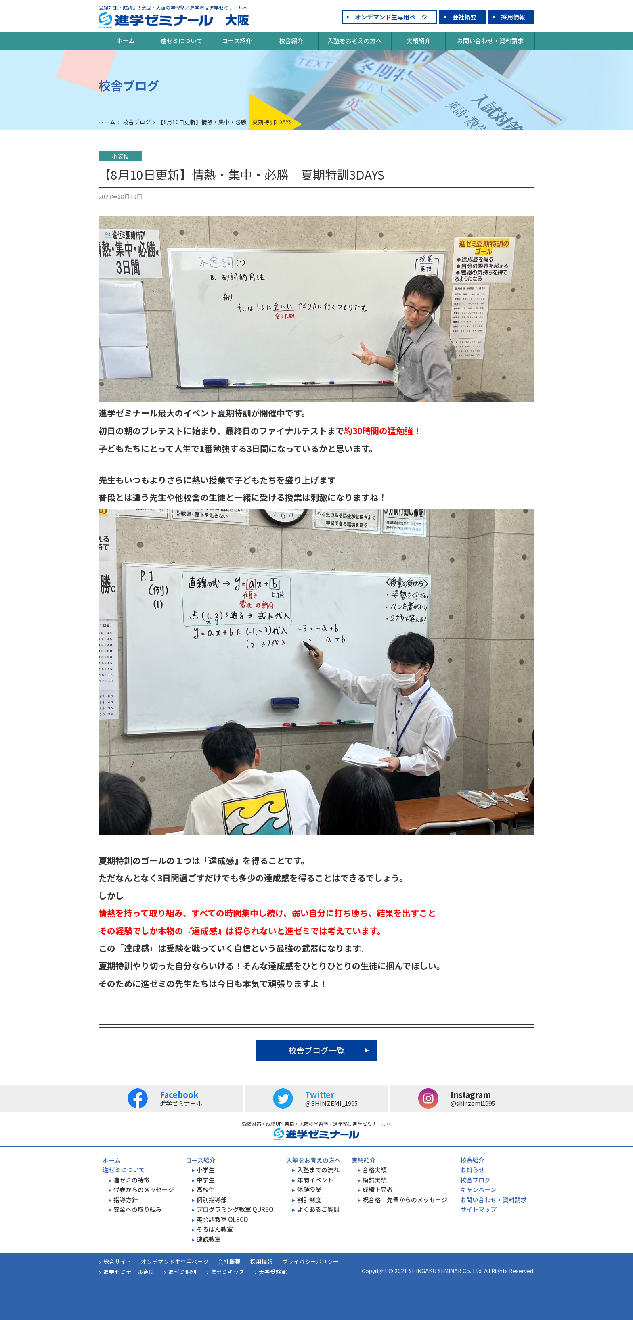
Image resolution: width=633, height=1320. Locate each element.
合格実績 (375, 1169)
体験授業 (309, 1189)
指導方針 (125, 1199)
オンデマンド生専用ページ (391, 17)
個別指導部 (212, 1199)
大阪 (174, 20)
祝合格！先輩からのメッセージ (405, 1199)
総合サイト (117, 1261)
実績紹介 (419, 40)
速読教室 (209, 1239)
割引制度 (309, 1199)
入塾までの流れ (318, 1169)
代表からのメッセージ (143, 1189)
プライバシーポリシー (310, 1261)
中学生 (206, 1180)
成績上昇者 (378, 1189)
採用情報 (513, 17)
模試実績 (375, 1180)
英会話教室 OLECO (222, 1219)
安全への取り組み (137, 1209)
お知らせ (472, 1169)
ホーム (126, 40)
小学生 (206, 1169)
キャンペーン (478, 1189)
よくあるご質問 (318, 1209)
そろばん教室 (215, 1229)
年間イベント (315, 1180)
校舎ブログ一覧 (316, 1050)
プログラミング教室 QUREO (235, 1209)
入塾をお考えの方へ (354, 40)
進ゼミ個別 (182, 1272)
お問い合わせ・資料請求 (490, 40)
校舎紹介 (291, 40)
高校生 (206, 1189)
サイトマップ (478, 1209)
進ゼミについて (181, 40)
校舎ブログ (137, 122)
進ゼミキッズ (228, 1272)
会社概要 (464, 17)
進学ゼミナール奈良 (128, 1272)
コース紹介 (237, 40)
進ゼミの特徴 (131, 1180)
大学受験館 (273, 1272)
